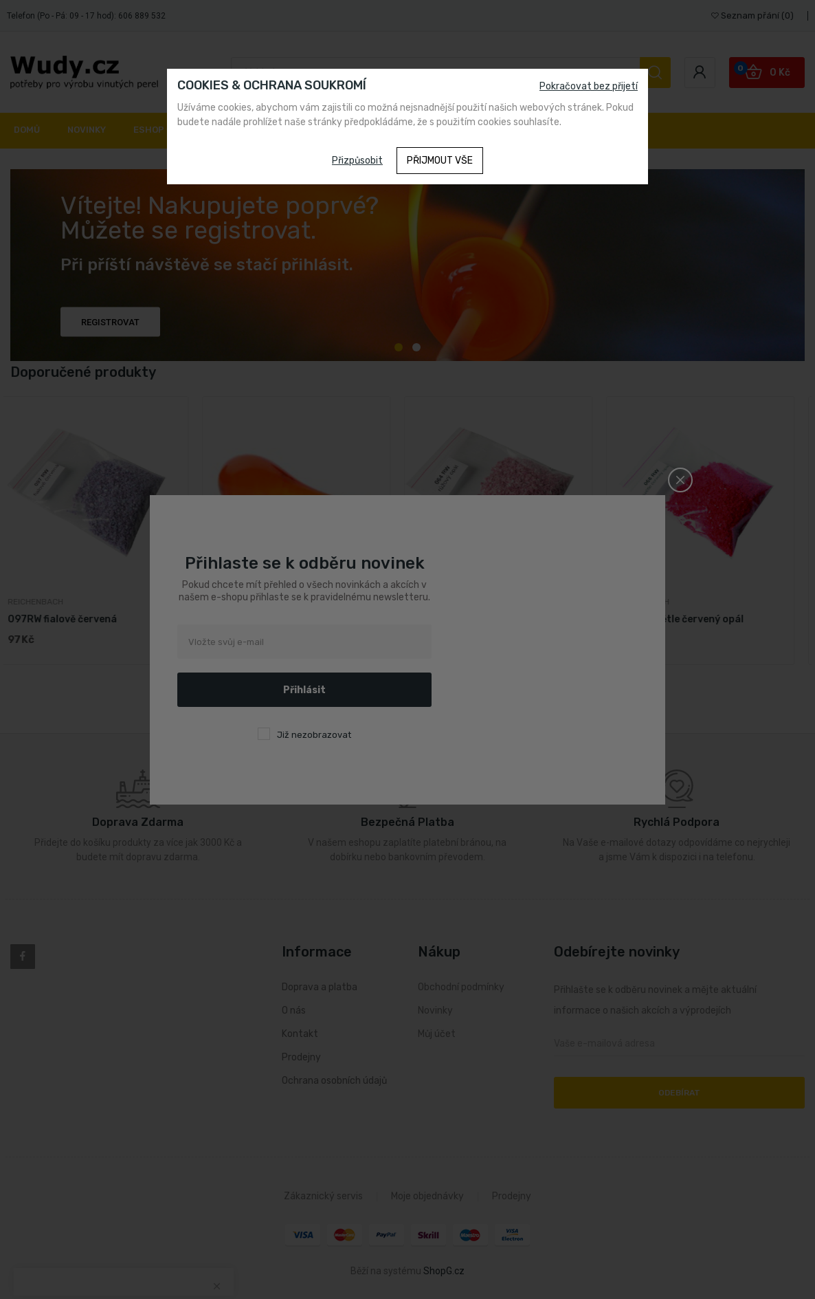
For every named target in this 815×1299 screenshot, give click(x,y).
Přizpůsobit (357, 160)
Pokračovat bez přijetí (588, 86)
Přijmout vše (440, 160)
